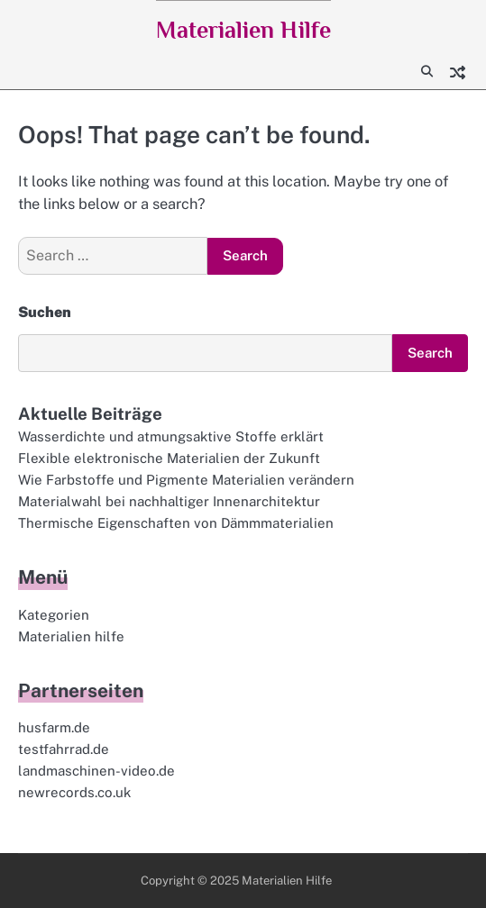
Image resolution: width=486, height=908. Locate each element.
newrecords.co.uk (74, 792)
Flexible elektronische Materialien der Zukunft (169, 458)
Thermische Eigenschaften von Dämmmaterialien (176, 523)
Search (430, 352)
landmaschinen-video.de (96, 770)
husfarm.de (54, 727)
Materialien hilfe (71, 636)
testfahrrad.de (63, 749)
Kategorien (53, 614)
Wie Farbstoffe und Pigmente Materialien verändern (186, 479)
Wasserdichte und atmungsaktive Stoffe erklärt (171, 436)
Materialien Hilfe (243, 29)
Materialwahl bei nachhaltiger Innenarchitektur (169, 501)
